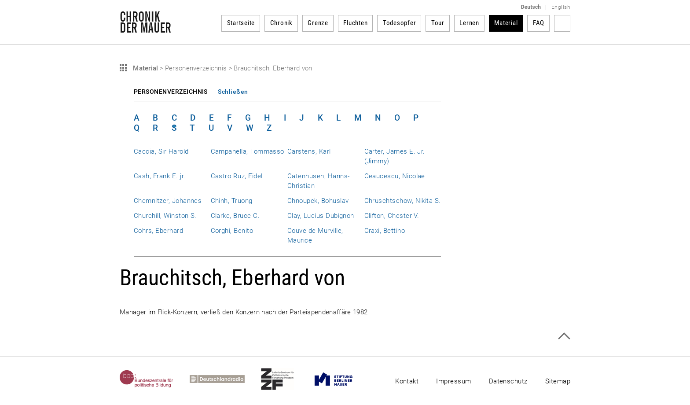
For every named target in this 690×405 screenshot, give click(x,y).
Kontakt (406, 381)
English (560, 7)
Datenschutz (508, 381)
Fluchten (355, 23)
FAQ (538, 23)
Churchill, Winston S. (165, 216)
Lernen (469, 23)
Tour (437, 23)
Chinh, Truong (232, 201)
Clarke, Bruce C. (235, 216)
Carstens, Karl (309, 151)
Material (506, 23)
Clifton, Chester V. (391, 216)
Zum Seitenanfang (564, 336)
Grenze (318, 23)
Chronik (281, 23)
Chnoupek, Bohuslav (318, 201)
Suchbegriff (562, 23)
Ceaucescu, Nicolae (394, 176)
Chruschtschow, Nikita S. (402, 201)
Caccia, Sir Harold (161, 151)
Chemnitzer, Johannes (168, 201)
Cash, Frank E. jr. (159, 176)
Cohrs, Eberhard (158, 231)
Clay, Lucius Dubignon (320, 216)
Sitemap (557, 381)
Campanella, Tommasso (247, 151)
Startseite (241, 23)
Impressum (453, 381)
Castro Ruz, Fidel (237, 176)
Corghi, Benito (232, 231)
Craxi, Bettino (384, 231)
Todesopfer (399, 23)
